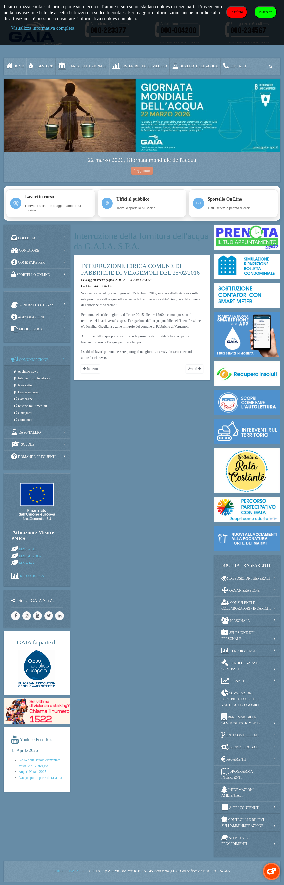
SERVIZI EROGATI (239, 747)
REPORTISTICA (32, 576)
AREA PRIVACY (66, 871)
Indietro (90, 369)
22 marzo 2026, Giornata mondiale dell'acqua (142, 160)
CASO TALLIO (26, 432)
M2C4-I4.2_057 (30, 556)
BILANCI (232, 680)
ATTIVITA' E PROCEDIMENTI (234, 840)
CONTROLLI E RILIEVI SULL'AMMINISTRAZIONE (242, 822)
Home (15, 65)
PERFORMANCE (238, 650)
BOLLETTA (23, 237)
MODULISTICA (27, 329)
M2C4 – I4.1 (28, 549)
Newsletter (23, 385)
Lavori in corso (26, 392)
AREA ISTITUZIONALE (82, 65)
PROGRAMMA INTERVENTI (237, 773)
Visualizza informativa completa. (43, 28)
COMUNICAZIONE (29, 359)
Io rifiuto (237, 12)
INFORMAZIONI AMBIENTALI (237, 791)
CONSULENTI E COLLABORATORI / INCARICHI (246, 604)
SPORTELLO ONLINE (30, 274)
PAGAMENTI (233, 759)
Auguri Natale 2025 (32, 772)
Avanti (194, 369)
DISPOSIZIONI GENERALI (245, 578)
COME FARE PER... (29, 262)
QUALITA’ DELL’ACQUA (195, 65)
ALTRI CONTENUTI (240, 807)
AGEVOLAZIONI (27, 316)
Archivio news (26, 371)
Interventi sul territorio (32, 378)
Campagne (23, 399)
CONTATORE (25, 250)
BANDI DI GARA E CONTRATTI (239, 665)
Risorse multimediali (30, 406)
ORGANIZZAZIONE (240, 590)
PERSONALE (235, 620)
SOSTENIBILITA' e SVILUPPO (139, 65)
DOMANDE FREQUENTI (33, 456)
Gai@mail (23, 413)
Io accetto (265, 12)
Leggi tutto (142, 171)
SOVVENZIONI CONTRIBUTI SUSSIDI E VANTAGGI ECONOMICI (240, 698)
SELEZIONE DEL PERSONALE (238, 635)
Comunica (23, 420)
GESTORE (41, 65)
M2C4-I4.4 (27, 563)
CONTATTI (234, 65)
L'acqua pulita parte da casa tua (40, 778)
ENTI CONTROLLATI (240, 734)
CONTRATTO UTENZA (32, 304)
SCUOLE (22, 444)
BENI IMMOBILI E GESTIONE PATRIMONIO (240, 719)
